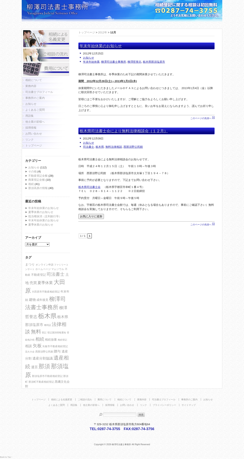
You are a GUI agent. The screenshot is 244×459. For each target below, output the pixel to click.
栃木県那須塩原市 (154, 61)
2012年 (102, 32)
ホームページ (43, 269)
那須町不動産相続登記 (41, 381)
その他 (32, 171)
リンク (29, 139)
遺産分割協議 (42, 358)
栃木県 (47, 315)
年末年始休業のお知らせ (43, 208)
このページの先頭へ (200, 118)
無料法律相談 (113, 146)
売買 (33, 283)
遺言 (34, 367)
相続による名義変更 (61, 399)
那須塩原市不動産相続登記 (47, 376)
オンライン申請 (44, 264)
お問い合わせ (33, 133)
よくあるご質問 (35, 109)
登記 (44, 332)
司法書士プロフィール (39, 92)
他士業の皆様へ (35, 121)
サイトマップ (189, 405)
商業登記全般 (36, 179)
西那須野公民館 (44, 351)
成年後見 (42, 299)
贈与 (57, 351)
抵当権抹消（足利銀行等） (45, 216)
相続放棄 (51, 339)
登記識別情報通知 (56, 332)
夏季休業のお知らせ (40, 212)
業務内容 (30, 86)
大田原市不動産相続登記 (46, 291)
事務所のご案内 (35, 97)
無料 (36, 331)
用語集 (29, 115)
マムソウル (57, 269)
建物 (32, 299)
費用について (105, 399)
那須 (44, 366)
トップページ (33, 145)
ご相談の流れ (85, 399)
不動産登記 (38, 274)
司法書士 (56, 274)
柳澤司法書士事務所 (113, 61)
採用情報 (30, 127)
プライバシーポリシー (164, 405)
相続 (31, 184)
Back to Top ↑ (6, 457)
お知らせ (30, 103)
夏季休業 (45, 283)
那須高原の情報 (38, 188)
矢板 (37, 345)
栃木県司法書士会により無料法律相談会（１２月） (124, 131)
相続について (33, 80)
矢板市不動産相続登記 (55, 346)
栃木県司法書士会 (89, 187)
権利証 (47, 325)
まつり (30, 264)
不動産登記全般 (38, 175)
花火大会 (29, 351)
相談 (28, 346)
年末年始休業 (91, 61)
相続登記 (62, 339)
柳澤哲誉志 (134, 61)
